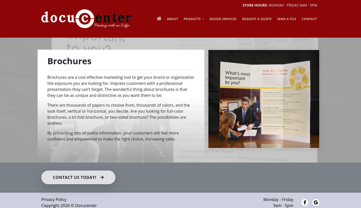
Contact (309, 19)
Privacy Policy (53, 199)
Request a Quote (257, 19)
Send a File (286, 19)
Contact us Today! (78, 177)
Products (193, 19)
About (172, 19)
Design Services (223, 19)
